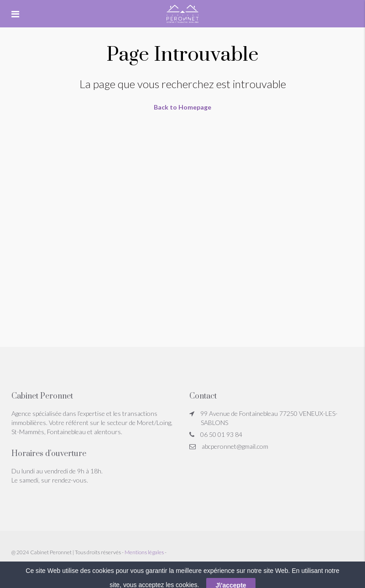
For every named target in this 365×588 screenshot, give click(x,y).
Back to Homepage (182, 107)
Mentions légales (144, 552)
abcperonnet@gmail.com (235, 446)
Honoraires (24, 566)
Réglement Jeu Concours (71, 566)
